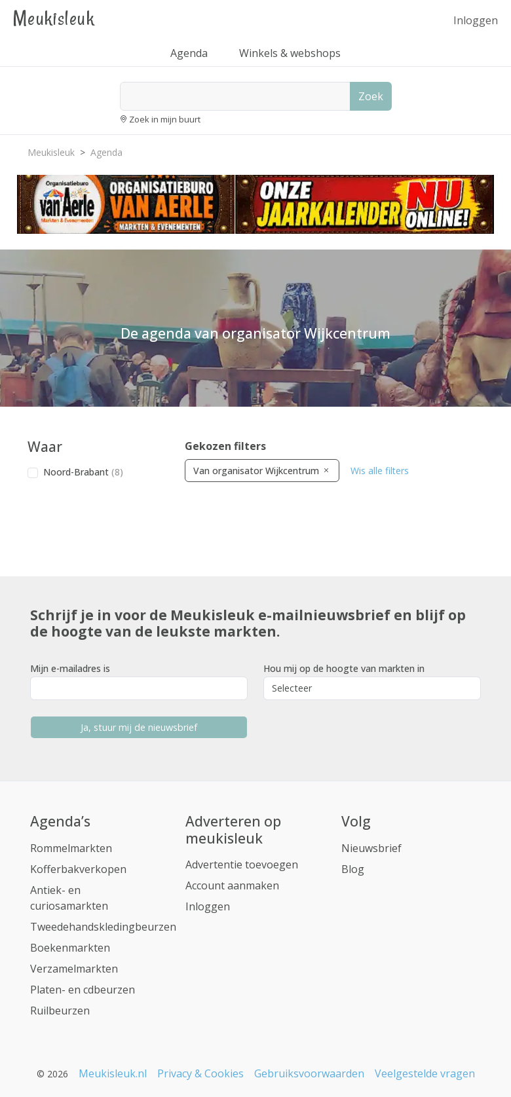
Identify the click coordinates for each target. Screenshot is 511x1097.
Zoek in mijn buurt (164, 119)
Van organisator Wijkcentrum (262, 470)
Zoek (370, 96)
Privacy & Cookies (200, 1073)
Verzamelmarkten (74, 968)
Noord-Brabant (83, 472)
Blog (352, 869)
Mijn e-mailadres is (70, 668)
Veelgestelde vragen (425, 1073)
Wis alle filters (379, 470)
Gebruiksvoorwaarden (309, 1073)
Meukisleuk (53, 18)
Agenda (189, 53)
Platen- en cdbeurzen (82, 989)
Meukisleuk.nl (113, 1073)
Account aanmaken (232, 885)
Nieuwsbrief (371, 848)
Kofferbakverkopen (78, 869)
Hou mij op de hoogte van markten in (344, 668)
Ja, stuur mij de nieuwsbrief (139, 727)
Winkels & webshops (290, 53)
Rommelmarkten (71, 848)
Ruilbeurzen (60, 1010)
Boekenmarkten (70, 947)
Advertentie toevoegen (241, 864)
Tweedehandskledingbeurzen (103, 927)
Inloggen (475, 20)
